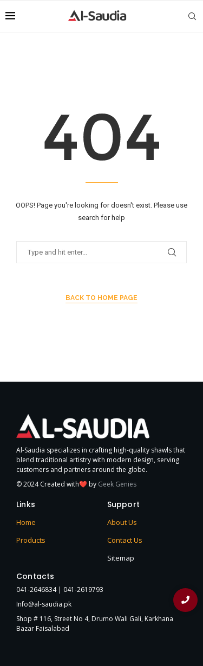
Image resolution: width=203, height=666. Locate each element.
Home (26, 522)
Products (30, 540)
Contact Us (124, 540)
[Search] (192, 16)
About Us (122, 522)
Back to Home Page (101, 298)
